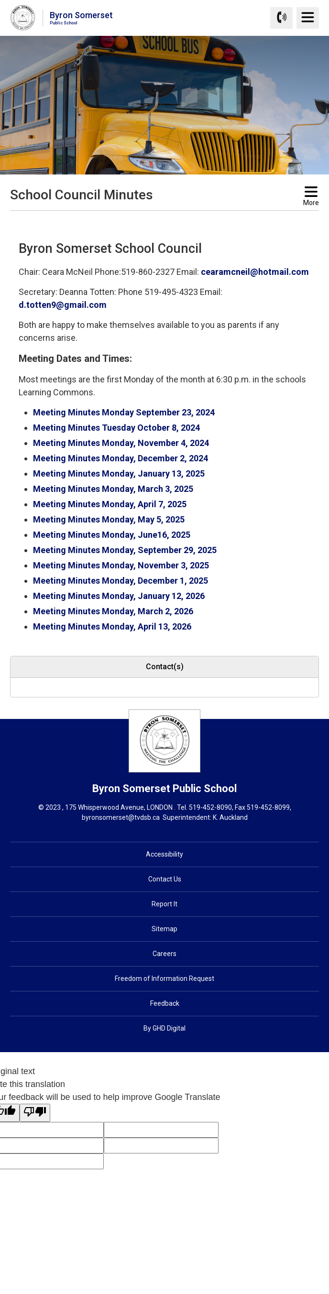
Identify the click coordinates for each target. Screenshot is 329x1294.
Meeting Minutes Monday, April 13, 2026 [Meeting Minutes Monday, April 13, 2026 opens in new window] (112, 626)
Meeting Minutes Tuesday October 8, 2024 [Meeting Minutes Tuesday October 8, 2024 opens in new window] (116, 428)
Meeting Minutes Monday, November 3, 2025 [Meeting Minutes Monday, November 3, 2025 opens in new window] (121, 565)
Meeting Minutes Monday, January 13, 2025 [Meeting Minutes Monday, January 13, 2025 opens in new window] (119, 473)
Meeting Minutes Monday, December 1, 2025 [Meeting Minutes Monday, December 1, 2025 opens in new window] (120, 581)
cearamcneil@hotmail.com (255, 272)
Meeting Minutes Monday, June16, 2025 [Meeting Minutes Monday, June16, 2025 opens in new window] (111, 535)
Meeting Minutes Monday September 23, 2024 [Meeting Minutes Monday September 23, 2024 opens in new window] (124, 412)
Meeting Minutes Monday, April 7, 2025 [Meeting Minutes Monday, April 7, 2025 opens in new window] (109, 504)
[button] (149, 219)
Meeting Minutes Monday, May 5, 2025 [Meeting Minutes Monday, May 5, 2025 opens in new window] (109, 519)
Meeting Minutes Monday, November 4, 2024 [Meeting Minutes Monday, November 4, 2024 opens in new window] (121, 443)
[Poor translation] (35, 1113)
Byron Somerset (81, 17)
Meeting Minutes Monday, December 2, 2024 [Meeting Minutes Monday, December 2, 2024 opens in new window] (120, 458)
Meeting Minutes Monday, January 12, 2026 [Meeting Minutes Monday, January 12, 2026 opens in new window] (119, 596)
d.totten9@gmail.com (63, 305)
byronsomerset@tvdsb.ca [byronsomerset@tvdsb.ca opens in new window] (121, 817)
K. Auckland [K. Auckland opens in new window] (230, 817)
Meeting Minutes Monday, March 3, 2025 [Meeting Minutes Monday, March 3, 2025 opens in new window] (113, 489)
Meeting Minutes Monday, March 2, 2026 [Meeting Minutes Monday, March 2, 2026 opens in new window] (113, 611)
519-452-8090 (210, 807)
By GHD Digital (164, 1028)
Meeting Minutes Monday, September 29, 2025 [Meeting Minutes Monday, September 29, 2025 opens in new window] (125, 550)
